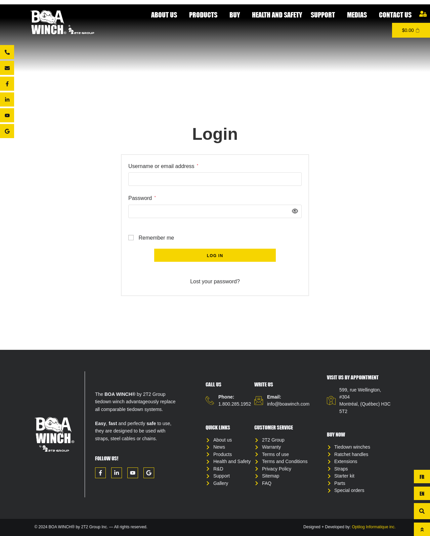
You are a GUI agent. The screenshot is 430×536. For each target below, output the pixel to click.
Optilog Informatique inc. (374, 530)
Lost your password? (215, 281)
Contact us (395, 14)
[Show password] (293, 211)
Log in (215, 255)
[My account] (423, 13)
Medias (358, 14)
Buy (236, 14)
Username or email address (163, 166)
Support (324, 14)
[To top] (422, 529)
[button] (422, 511)
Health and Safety (277, 14)
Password (142, 198)
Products (205, 14)
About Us (165, 14)
